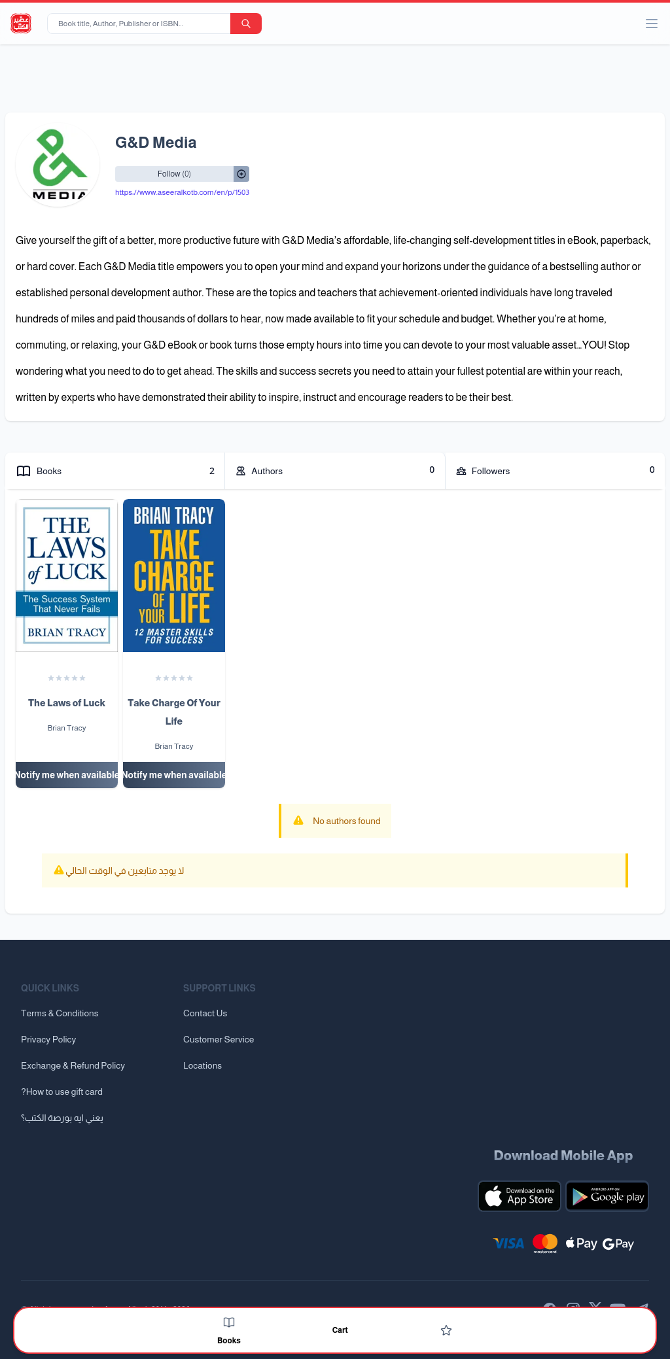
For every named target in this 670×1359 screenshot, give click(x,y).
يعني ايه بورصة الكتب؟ (62, 1117)
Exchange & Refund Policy (73, 1065)
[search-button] (246, 23)
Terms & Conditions (60, 1013)
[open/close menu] (652, 23)
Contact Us (205, 1013)
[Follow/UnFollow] (174, 174)
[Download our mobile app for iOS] (519, 1196)
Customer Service (218, 1039)
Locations (202, 1065)
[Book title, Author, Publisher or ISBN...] (141, 23)
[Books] (229, 1322)
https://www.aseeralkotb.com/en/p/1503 (182, 192)
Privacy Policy (48, 1039)
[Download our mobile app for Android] (607, 1196)
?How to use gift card (62, 1091)
